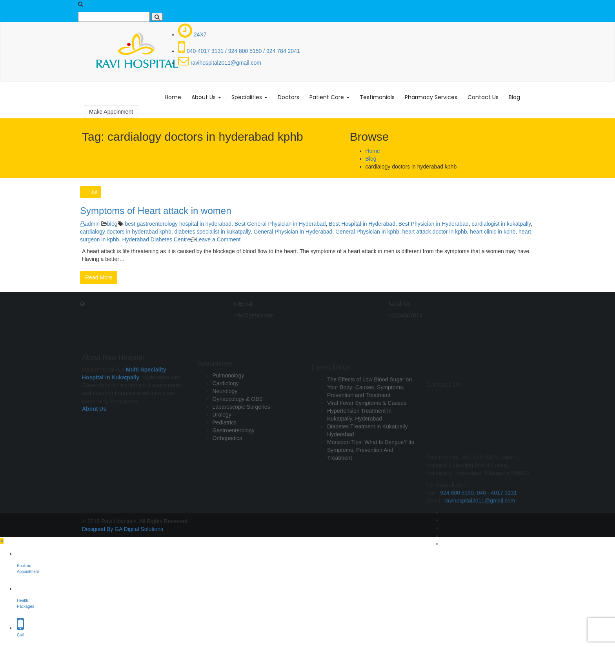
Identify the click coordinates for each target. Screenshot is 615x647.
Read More (98, 277)
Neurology (225, 416)
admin (90, 224)
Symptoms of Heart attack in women (155, 210)
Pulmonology (228, 400)
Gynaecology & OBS (238, 424)
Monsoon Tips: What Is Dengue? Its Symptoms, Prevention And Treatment (370, 480)
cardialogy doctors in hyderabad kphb (125, 231)
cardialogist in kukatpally (501, 224)
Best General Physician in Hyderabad (280, 224)
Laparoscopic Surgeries (241, 432)
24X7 (192, 34)
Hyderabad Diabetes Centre (156, 239)
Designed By (97, 529)
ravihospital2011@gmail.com (219, 63)
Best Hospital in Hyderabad (362, 224)
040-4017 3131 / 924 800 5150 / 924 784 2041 (239, 51)
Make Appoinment (111, 112)
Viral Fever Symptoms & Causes (366, 433)
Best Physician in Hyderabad (433, 224)
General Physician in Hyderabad (293, 231)
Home (173, 97)
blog (112, 224)
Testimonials (377, 97)
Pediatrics (225, 447)
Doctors (288, 97)
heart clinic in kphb (492, 231)
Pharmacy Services (431, 97)
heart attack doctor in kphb (434, 231)
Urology (222, 440)
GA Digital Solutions (139, 529)
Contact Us (483, 97)
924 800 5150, (458, 543)
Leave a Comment (218, 239)
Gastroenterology (234, 455)
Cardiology (226, 408)
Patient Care (329, 97)
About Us (206, 97)
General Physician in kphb (367, 231)
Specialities (249, 97)
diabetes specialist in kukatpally (212, 231)
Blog (514, 97)
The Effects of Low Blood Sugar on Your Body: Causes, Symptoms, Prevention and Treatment (369, 417)
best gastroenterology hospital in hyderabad (178, 224)
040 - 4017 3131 (497, 543)
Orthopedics (227, 463)
